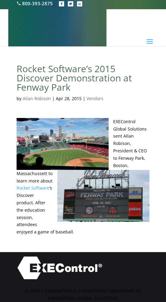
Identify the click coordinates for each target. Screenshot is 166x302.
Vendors (95, 98)
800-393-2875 (35, 3)
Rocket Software (33, 188)
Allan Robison (37, 98)
